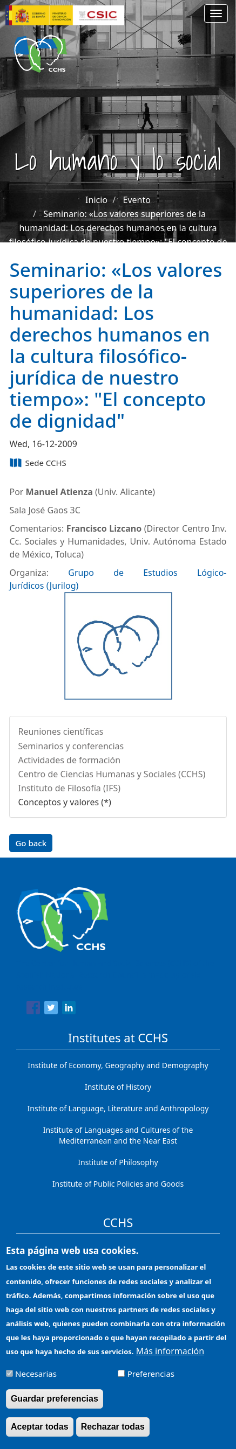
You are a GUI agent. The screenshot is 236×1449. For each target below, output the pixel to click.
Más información (170, 1358)
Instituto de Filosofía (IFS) (69, 788)
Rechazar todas (113, 1434)
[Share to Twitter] (51, 1009)
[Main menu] (216, 13)
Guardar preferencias (54, 1406)
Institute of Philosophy (118, 1162)
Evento (137, 200)
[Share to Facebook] (33, 1009)
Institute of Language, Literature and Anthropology (118, 1108)
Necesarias (36, 1381)
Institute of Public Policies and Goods (118, 1184)
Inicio (96, 200)
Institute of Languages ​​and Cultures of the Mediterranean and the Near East (118, 1135)
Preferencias (150, 1381)
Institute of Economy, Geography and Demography (118, 1065)
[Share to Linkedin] (69, 1009)
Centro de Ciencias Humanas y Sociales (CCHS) (111, 774)
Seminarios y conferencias (71, 746)
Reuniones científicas (60, 731)
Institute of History (118, 1087)
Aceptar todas (40, 1434)
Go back (30, 843)
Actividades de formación (69, 760)
